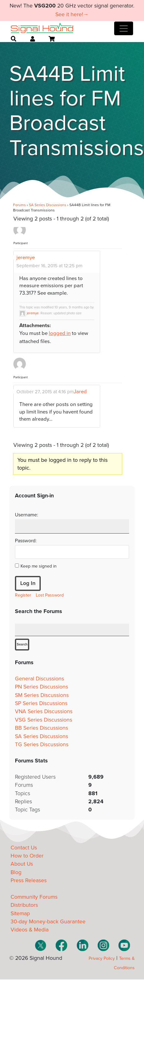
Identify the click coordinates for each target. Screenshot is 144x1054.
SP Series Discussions (41, 703)
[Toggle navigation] (123, 28)
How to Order (27, 856)
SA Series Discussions (47, 205)
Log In (27, 583)
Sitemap (20, 913)
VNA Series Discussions (43, 711)
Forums (19, 205)
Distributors (24, 905)
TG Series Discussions (41, 744)
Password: (26, 541)
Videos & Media (30, 929)
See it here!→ (72, 14)
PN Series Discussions (41, 687)
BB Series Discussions (41, 728)
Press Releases (29, 880)
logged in (60, 333)
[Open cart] (52, 39)
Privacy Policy (102, 958)
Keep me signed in (39, 566)
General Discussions (39, 678)
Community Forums (34, 897)
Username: (26, 515)
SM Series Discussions (42, 695)
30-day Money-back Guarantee (48, 921)
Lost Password (50, 595)
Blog (16, 872)
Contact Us (24, 847)
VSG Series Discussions (43, 720)
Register (23, 595)
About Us (22, 864)
